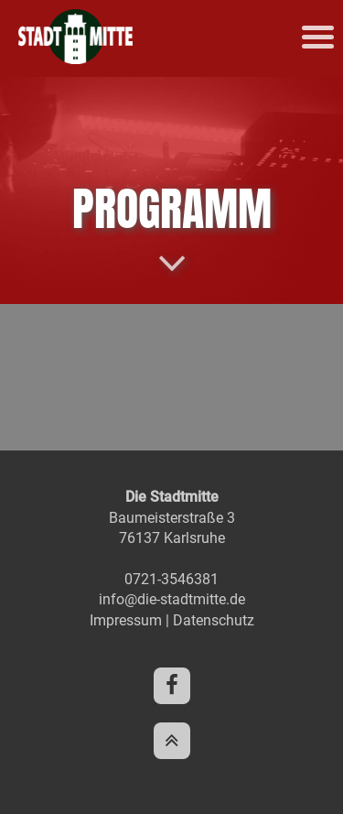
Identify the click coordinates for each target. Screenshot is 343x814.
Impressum (126, 620)
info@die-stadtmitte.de (172, 599)
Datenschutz (213, 620)
